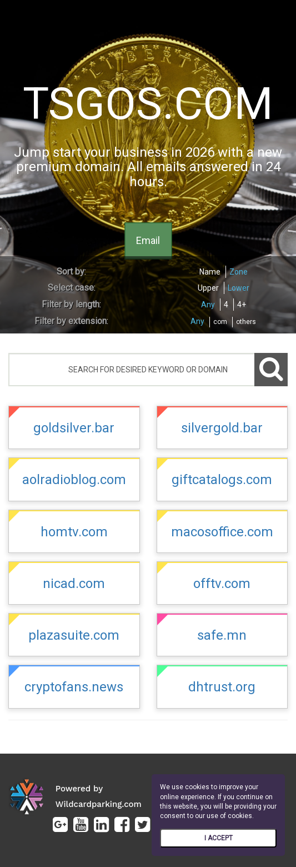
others (246, 322)
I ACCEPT (218, 838)
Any (208, 304)
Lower (238, 287)
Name (209, 271)
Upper (208, 287)
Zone (238, 271)
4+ (241, 304)
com (220, 322)
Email (148, 241)
